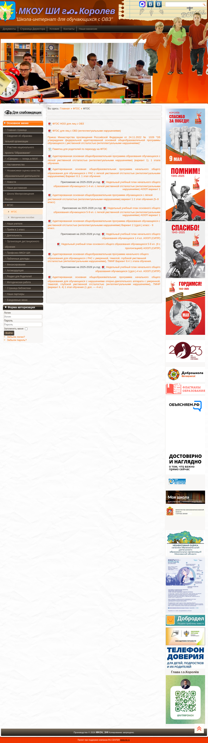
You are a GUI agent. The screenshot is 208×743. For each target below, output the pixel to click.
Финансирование (16, 264)
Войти (9, 332)
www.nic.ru (125, 740)
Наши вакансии (88, 28)
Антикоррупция (15, 270)
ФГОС (10, 205)
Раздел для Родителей (19, 276)
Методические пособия (22, 217)
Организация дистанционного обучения (22, 244)
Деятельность (14, 235)
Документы (9, 28)
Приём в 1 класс (16, 229)
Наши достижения (17, 187)
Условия (54, 28)
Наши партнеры (15, 294)
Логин (7, 312)
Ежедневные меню (17, 300)
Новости (11, 182)
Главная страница (17, 130)
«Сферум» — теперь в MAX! (22, 158)
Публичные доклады (18, 258)
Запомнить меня (13, 328)
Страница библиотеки (19, 288)
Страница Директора (32, 28)
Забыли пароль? (17, 340)
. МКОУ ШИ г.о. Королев (64, 11)
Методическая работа (19, 282)
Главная (65, 108)
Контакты (68, 28)
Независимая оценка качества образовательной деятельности (22, 173)
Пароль (8, 320)
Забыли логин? (16, 336)
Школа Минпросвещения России (19, 196)
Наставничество (16, 164)
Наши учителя (14, 223)
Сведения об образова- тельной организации (19, 139)
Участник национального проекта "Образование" (19, 150)
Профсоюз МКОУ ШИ (18, 252)
